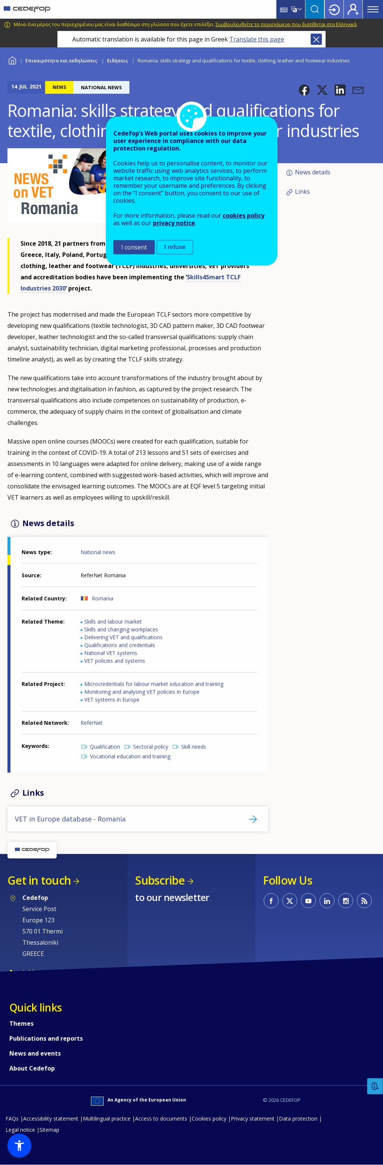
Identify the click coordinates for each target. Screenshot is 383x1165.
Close (316, 39)
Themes (21, 1023)
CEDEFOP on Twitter (289, 900)
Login (334, 9)
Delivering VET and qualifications (123, 637)
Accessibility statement (50, 1118)
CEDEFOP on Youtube (308, 900)
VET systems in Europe (111, 699)
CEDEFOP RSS (364, 900)
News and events (35, 1053)
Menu (373, 9)
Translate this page (256, 39)
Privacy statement (252, 1118)
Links (302, 191)
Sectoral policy (150, 746)
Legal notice (20, 1129)
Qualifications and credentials (119, 645)
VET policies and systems (114, 660)
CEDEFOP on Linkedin (327, 900)
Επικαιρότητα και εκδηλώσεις (61, 60)
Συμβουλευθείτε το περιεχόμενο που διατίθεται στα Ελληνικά (286, 24)
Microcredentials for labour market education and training (153, 683)
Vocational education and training (130, 756)
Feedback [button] (375, 1086)
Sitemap (49, 1129)
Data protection (298, 1118)
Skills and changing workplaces (121, 629)
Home (12, 59)
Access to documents (161, 1118)
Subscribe (160, 880)
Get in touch (39, 880)
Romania (102, 598)
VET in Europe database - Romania (70, 818)
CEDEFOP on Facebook (271, 900)
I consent (134, 247)
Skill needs (193, 746)
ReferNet (92, 722)
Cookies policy (209, 1118)
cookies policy (243, 215)
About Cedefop (32, 1068)
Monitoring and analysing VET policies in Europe (142, 691)
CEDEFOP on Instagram (345, 900)
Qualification (105, 746)
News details (312, 172)
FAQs (12, 1118)
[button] (304, 90)
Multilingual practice (107, 1118)
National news (98, 552)
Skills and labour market (113, 621)
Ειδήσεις (117, 60)
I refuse (175, 247)
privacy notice (174, 223)
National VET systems (110, 652)
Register (353, 9)
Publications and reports (46, 1038)
